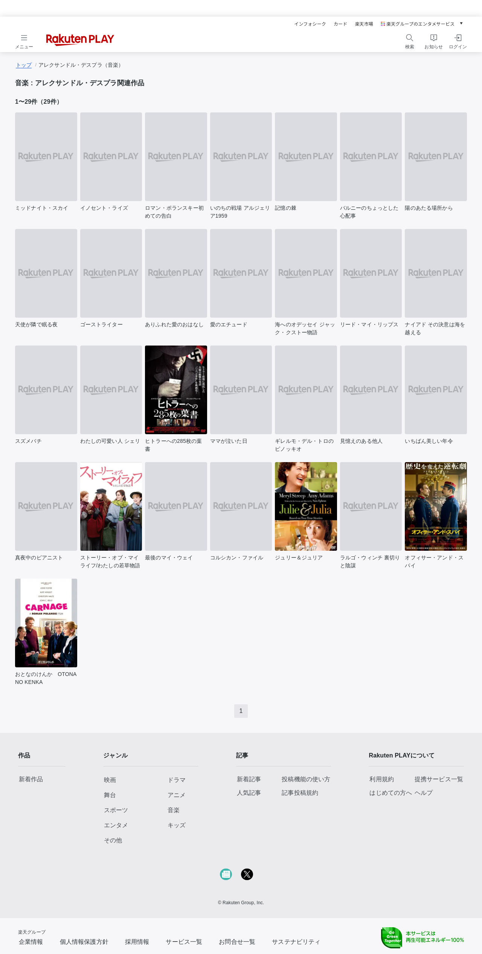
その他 (113, 840)
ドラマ (177, 780)
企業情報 (31, 942)
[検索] (410, 38)
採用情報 (137, 942)
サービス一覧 (184, 942)
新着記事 (249, 779)
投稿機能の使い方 (306, 779)
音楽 (174, 810)
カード (340, 23)
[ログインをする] (458, 40)
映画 (110, 780)
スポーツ (116, 810)
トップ (24, 65)
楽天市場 (364, 23)
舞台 (110, 795)
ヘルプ (424, 793)
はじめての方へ (390, 793)
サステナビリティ (296, 942)
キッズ (177, 825)
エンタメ (116, 825)
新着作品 (31, 779)
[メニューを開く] (24, 40)
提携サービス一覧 (439, 779)
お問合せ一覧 (237, 942)
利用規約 (381, 779)
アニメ (177, 795)
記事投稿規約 (300, 793)
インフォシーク (310, 23)
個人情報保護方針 (84, 942)
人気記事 (249, 793)
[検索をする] (409, 40)
